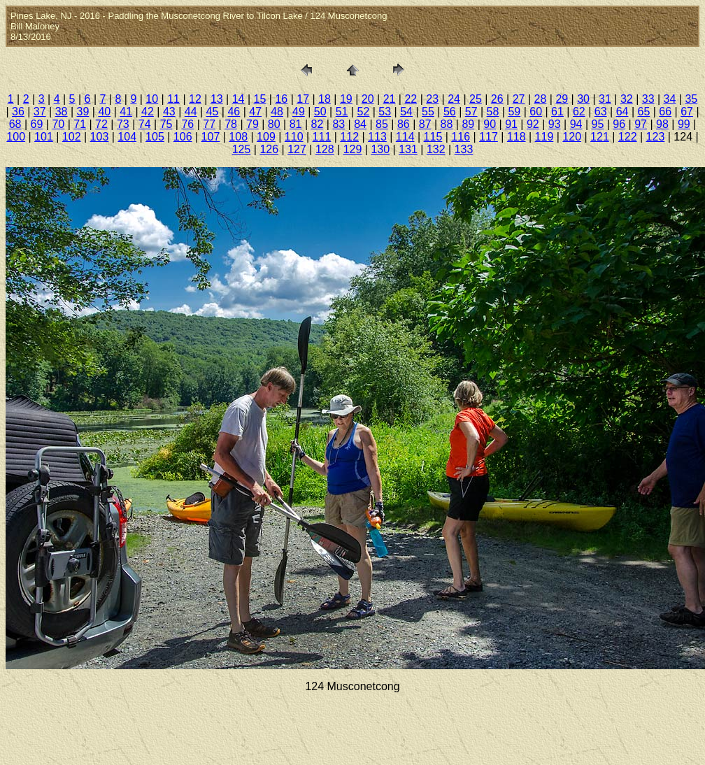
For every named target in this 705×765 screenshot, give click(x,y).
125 (241, 149)
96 (619, 124)
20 (368, 99)
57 (471, 111)
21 (389, 99)
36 (18, 111)
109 (266, 137)
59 (514, 111)
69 (37, 124)
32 (626, 99)
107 (210, 137)
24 (454, 99)
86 (403, 124)
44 (191, 111)
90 (489, 124)
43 (169, 111)
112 (349, 137)
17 (303, 99)
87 (425, 124)
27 (519, 99)
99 (684, 124)
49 (298, 111)
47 (255, 111)
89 (468, 124)
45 (212, 111)
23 (432, 99)
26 (497, 99)
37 (40, 111)
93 (554, 124)
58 (493, 111)
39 (83, 111)
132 (436, 149)
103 (99, 137)
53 (384, 111)
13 (217, 99)
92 (533, 124)
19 (346, 99)
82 (317, 124)
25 (475, 99)
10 (151, 99)
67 (687, 111)
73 (123, 124)
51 (342, 111)
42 (147, 111)
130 (380, 149)
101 (43, 137)
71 (79, 124)
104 (127, 137)
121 (599, 137)
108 (238, 137)
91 (511, 124)
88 (447, 124)
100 (15, 137)
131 (408, 149)
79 (252, 124)
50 (320, 111)
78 (231, 124)
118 (516, 137)
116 (460, 137)
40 (104, 111)
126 (268, 149)
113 (377, 137)
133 (464, 149)
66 (665, 111)
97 (640, 124)
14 (238, 99)
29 (561, 99)
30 (583, 99)
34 (670, 99)
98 (662, 124)
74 (144, 124)
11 (173, 99)
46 (233, 111)
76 (187, 124)
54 (406, 111)
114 (405, 137)
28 (540, 99)
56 (449, 111)
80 (274, 124)
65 (643, 111)
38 (61, 111)
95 (598, 124)
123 (655, 137)
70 (58, 124)
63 (600, 111)
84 (360, 124)
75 (166, 124)
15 (260, 99)
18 (324, 99)
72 (101, 124)
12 (195, 99)
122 (627, 137)
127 (296, 149)
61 (557, 111)
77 (209, 124)
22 (410, 99)
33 (648, 99)
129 (352, 149)
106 (182, 137)
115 (433, 137)
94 (576, 124)
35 (691, 99)
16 (281, 99)
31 (605, 99)
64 (622, 111)
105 (154, 137)
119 (544, 137)
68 (15, 124)
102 (71, 137)
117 (488, 137)
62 (579, 111)
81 (296, 124)
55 (428, 111)
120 (571, 137)
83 (338, 124)
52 (363, 111)
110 (294, 137)
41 (126, 111)
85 (382, 124)
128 (324, 149)
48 (277, 111)
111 (322, 137)
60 (535, 111)
